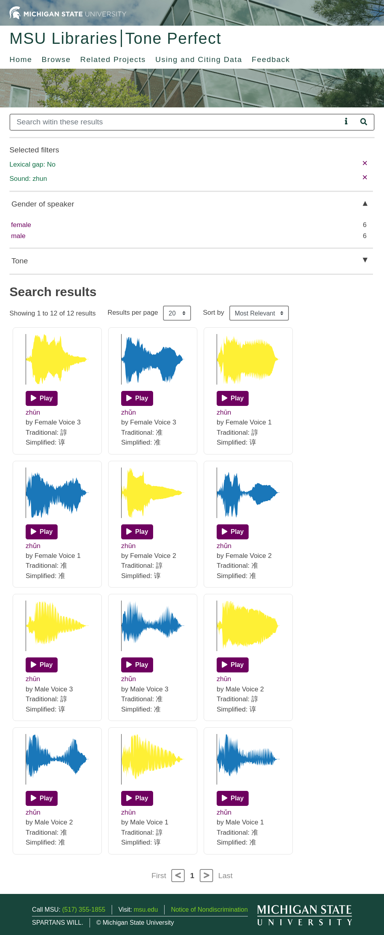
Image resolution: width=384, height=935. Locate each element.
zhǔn (128, 412)
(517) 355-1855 (83, 909)
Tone (19, 261)
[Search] (175, 122)
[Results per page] (177, 313)
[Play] (42, 398)
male (18, 236)
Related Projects (113, 59)
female (21, 225)
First (159, 875)
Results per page (132, 312)
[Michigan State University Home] (67, 12)
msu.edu (146, 909)
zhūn (33, 412)
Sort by (213, 312)
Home (20, 59)
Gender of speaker (42, 204)
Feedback (271, 59)
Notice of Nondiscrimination (209, 909)
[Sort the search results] (259, 313)
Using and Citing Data (198, 59)
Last (225, 875)
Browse (56, 59)
